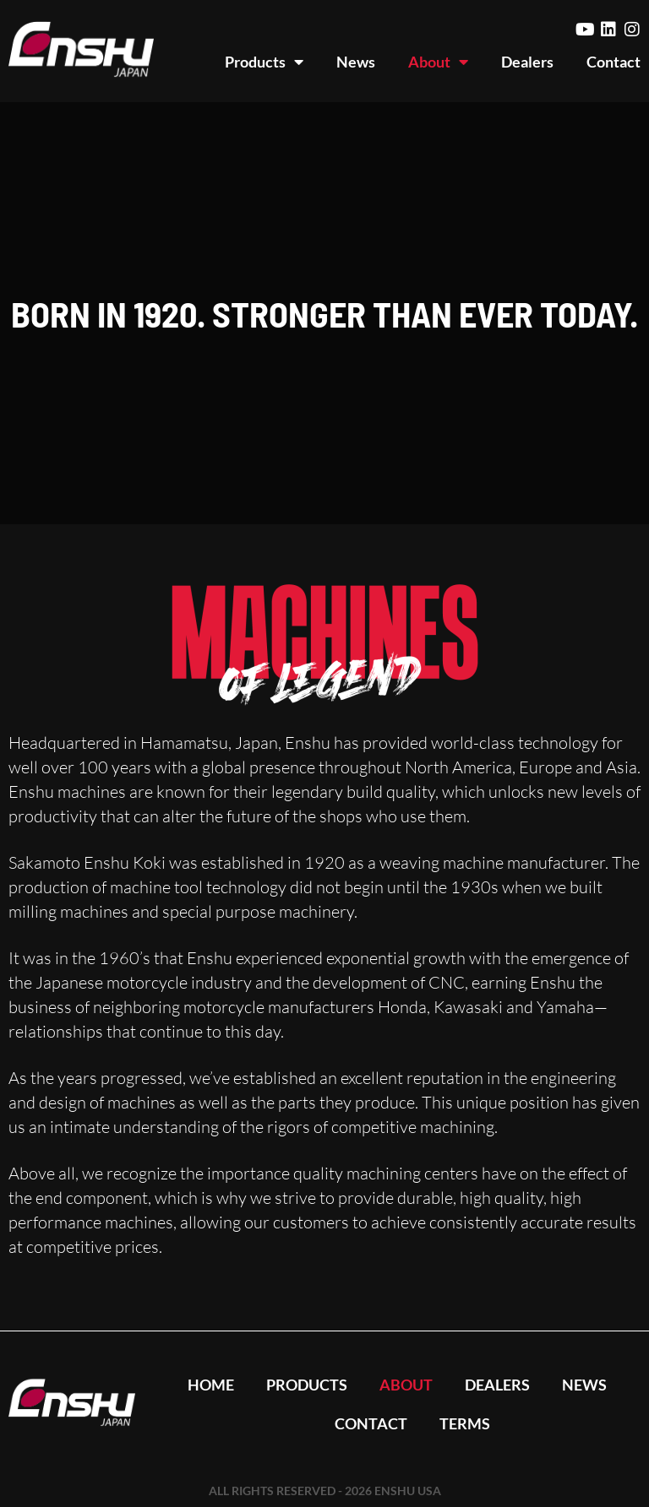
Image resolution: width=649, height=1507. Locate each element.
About (438, 62)
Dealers (527, 61)
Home (208, 1384)
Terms (465, 1423)
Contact (613, 61)
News (355, 61)
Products (264, 62)
